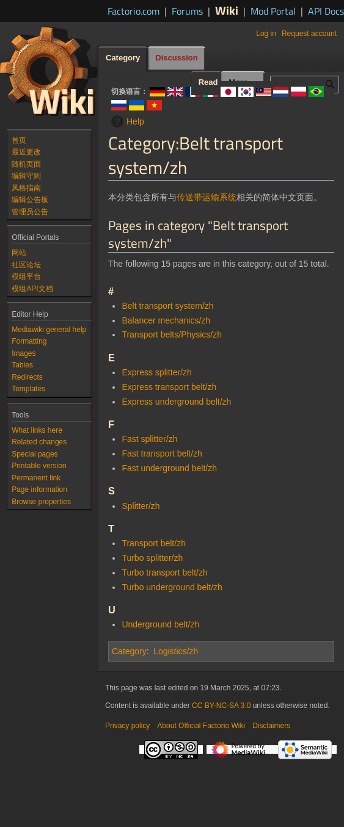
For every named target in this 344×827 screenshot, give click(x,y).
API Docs (326, 11)
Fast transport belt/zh (162, 453)
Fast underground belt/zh (169, 468)
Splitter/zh (140, 506)
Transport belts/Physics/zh (172, 334)
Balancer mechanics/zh (166, 320)
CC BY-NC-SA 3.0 (221, 705)
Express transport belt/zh (169, 387)
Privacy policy (127, 725)
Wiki (226, 10)
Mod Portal (273, 11)
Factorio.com (133, 11)
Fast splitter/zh (149, 439)
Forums (187, 11)
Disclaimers (271, 725)
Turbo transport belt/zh (164, 572)
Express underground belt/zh (176, 401)
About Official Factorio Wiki (201, 725)
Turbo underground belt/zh (172, 587)
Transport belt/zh (154, 543)
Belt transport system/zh (167, 306)
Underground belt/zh (160, 624)
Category (129, 651)
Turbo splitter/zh (152, 558)
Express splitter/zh (156, 372)
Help (126, 121)
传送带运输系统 (206, 197)
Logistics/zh (175, 651)
